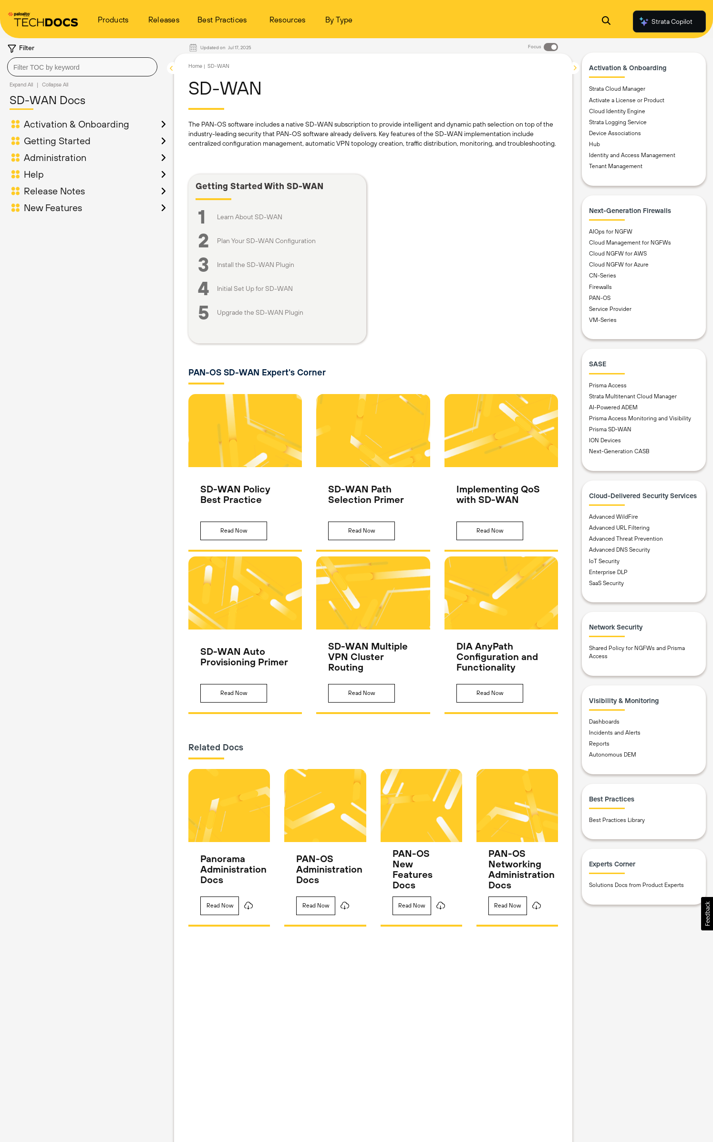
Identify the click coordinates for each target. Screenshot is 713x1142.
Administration (55, 157)
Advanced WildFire (613, 516)
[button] (233, 531)
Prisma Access (608, 385)
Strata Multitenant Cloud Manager (633, 396)
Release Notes (54, 190)
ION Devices (605, 440)
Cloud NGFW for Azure (619, 264)
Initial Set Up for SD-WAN (255, 288)
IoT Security (604, 561)
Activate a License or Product (626, 100)
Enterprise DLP (608, 572)
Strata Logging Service (618, 122)
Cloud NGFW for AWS (618, 253)
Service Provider (610, 309)
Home (195, 66)
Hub (594, 144)
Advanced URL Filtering (619, 527)
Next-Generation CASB (619, 451)
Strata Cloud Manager (617, 88)
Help (34, 174)
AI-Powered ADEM (613, 407)
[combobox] (82, 66)
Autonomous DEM (612, 754)
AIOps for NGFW (610, 231)
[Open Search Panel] (606, 21)
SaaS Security (606, 583)
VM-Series (603, 320)
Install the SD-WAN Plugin (255, 264)
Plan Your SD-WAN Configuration (266, 241)
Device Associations (615, 133)
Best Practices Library (617, 820)
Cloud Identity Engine (617, 111)
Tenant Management (615, 166)
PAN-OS (599, 298)
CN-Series (602, 275)
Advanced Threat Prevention (626, 538)
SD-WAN (218, 66)
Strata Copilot (665, 21)
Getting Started (57, 140)
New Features (53, 207)
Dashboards (604, 721)
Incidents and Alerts (615, 732)
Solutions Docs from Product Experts (636, 885)
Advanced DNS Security (619, 549)
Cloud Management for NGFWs (630, 242)
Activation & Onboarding (76, 123)
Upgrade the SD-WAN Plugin (260, 312)
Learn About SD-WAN (249, 217)
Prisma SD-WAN (610, 429)
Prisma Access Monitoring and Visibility (640, 418)
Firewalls (600, 287)
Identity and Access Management (632, 155)
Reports (599, 743)
